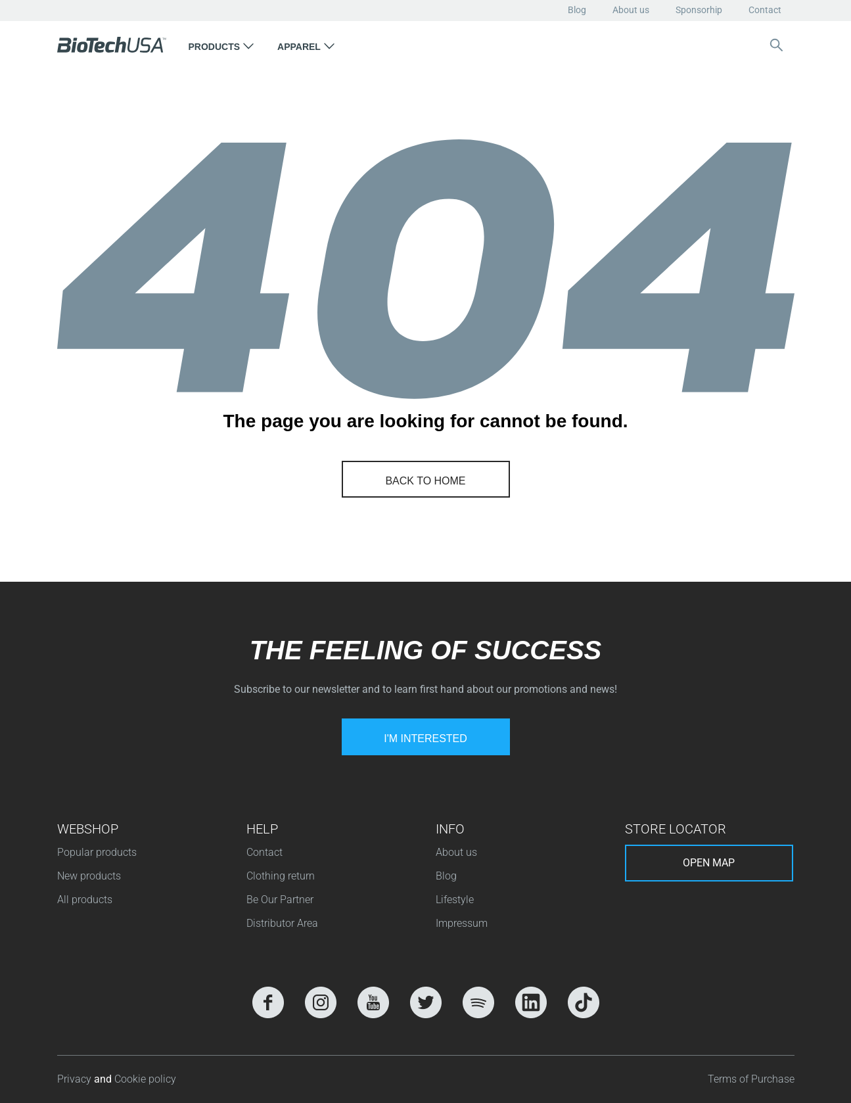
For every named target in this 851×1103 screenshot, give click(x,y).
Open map (709, 863)
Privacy (75, 1079)
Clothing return (280, 876)
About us (630, 10)
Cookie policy (145, 1079)
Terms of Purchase (751, 1079)
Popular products (97, 852)
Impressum (462, 923)
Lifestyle (455, 899)
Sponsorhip (699, 10)
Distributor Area (282, 923)
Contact (764, 10)
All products (84, 899)
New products (89, 876)
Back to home (425, 480)
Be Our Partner (279, 899)
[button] (221, 44)
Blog (577, 10)
